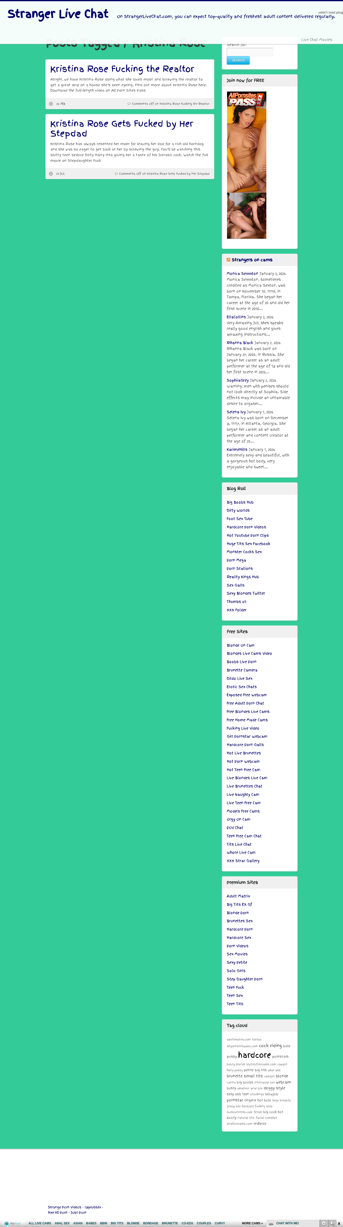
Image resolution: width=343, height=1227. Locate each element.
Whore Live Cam (241, 852)
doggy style (274, 1088)
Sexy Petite (237, 962)
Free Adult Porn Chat (245, 703)
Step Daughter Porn (245, 979)
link (339, 1150)
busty (231, 1088)
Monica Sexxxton (242, 273)
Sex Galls (235, 585)
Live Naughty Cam (243, 794)
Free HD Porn (58, 1212)
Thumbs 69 (236, 601)
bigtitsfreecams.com (261, 1064)
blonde (282, 1076)
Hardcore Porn (240, 929)
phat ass (274, 1070)
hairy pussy (235, 1070)
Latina (231, 1082)
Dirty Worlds (238, 510)
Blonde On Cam (241, 645)
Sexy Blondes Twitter (246, 593)
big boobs (245, 1082)
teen (245, 1094)
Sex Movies (237, 954)
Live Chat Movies (316, 39)
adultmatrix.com (239, 1039)
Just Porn (78, 1212)
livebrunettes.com (240, 1112)
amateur (243, 1088)
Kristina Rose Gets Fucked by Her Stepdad (121, 129)
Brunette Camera (242, 670)
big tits (261, 1070)
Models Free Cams (243, 811)
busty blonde (236, 1064)
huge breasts (281, 1100)
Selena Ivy (236, 412)
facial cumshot (266, 1118)
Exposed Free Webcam (247, 695)
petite (249, 1070)
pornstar (235, 1100)
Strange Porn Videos (64, 1207)
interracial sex (265, 1082)
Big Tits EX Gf (239, 904)
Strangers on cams (252, 260)
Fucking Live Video (243, 728)
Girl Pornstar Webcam (247, 736)
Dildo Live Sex (239, 678)
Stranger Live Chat (57, 14)
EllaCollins (236, 317)
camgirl (269, 1076)
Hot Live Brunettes (244, 753)
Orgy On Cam (238, 819)
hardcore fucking (253, 1106)
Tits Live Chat (239, 844)
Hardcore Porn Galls (245, 744)
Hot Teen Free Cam (243, 769)
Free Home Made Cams (247, 720)
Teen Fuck (235, 987)
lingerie (250, 1100)
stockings (257, 1094)
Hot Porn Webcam (243, 761)
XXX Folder (236, 610)
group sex (234, 1106)
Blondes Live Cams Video (249, 653)
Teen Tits (235, 1003)
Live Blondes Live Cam (247, 777)
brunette (235, 1076)
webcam (283, 1082)
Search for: (237, 44)
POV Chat (235, 827)
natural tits (246, 1118)
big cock (270, 1112)
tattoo (256, 1039)
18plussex (93, 1207)
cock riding (270, 1046)
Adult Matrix (238, 896)
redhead (260, 1123)
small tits (253, 1076)
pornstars (280, 1056)
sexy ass (234, 1094)
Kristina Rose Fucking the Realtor (122, 69)
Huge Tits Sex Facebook (248, 543)
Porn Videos (237, 946)
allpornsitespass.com (242, 1046)
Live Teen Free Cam (244, 802)
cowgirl (282, 1064)
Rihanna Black (240, 342)
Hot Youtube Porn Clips (248, 535)
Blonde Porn (238, 912)
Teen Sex (235, 995)
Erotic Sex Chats (242, 686)
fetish (258, 1112)
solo (269, 1106)
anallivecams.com (239, 1124)
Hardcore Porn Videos (246, 527)
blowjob (271, 1094)
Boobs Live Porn (242, 661)
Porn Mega (236, 560)
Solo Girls (236, 970)
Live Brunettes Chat (244, 786)
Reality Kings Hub (243, 576)
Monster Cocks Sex (244, 551)
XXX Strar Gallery (243, 860)
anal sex (256, 1088)
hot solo (264, 1100)
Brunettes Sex (240, 921)
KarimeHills (237, 449)
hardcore (254, 1055)
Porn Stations (240, 568)
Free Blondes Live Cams (248, 711)
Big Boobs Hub (240, 502)
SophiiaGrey (238, 380)
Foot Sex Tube (240, 518)
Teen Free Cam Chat (244, 836)
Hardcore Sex (239, 937)
